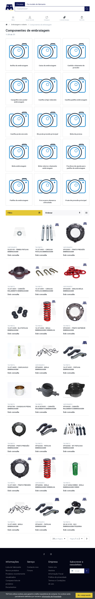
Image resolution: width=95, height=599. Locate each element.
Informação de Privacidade (51, 596)
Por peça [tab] (20, 4)
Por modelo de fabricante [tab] (36, 4)
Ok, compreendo (84, 595)
